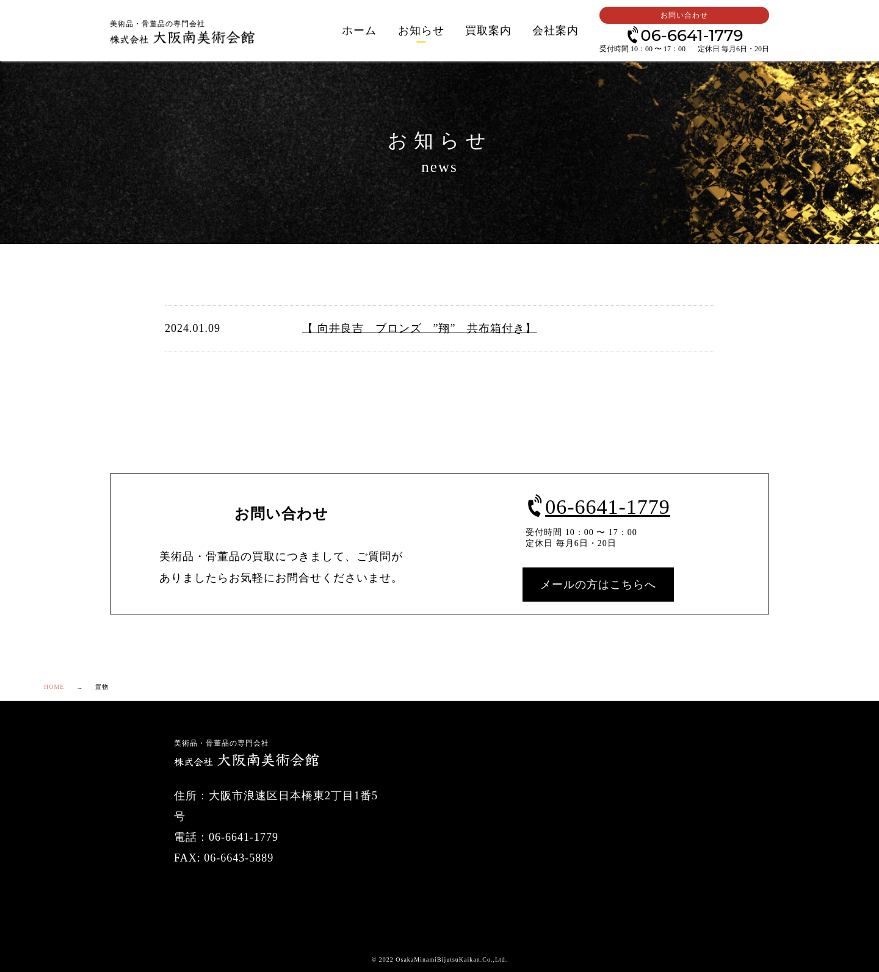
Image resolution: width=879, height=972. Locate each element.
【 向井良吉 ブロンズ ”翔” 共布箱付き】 (419, 328)
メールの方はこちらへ (598, 584)
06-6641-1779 (684, 34)
